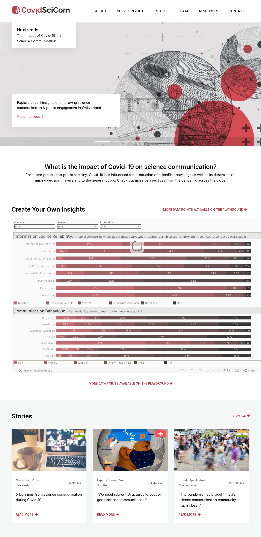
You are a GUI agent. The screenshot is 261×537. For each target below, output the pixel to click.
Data (184, 11)
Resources (208, 11)
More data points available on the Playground (205, 209)
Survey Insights (131, 11)
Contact (236, 11)
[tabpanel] (130, 84)
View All (241, 415)
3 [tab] (134, 143)
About (100, 11)
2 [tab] (115, 143)
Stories (162, 11)
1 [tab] (97, 143)
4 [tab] (152, 143)
